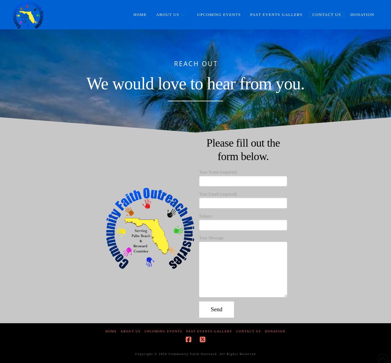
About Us (131, 331)
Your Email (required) (243, 199)
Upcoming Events (163, 331)
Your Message (243, 242)
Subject (243, 221)
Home (111, 331)
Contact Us (248, 331)
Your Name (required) (243, 177)
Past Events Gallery (209, 331)
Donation (275, 331)
